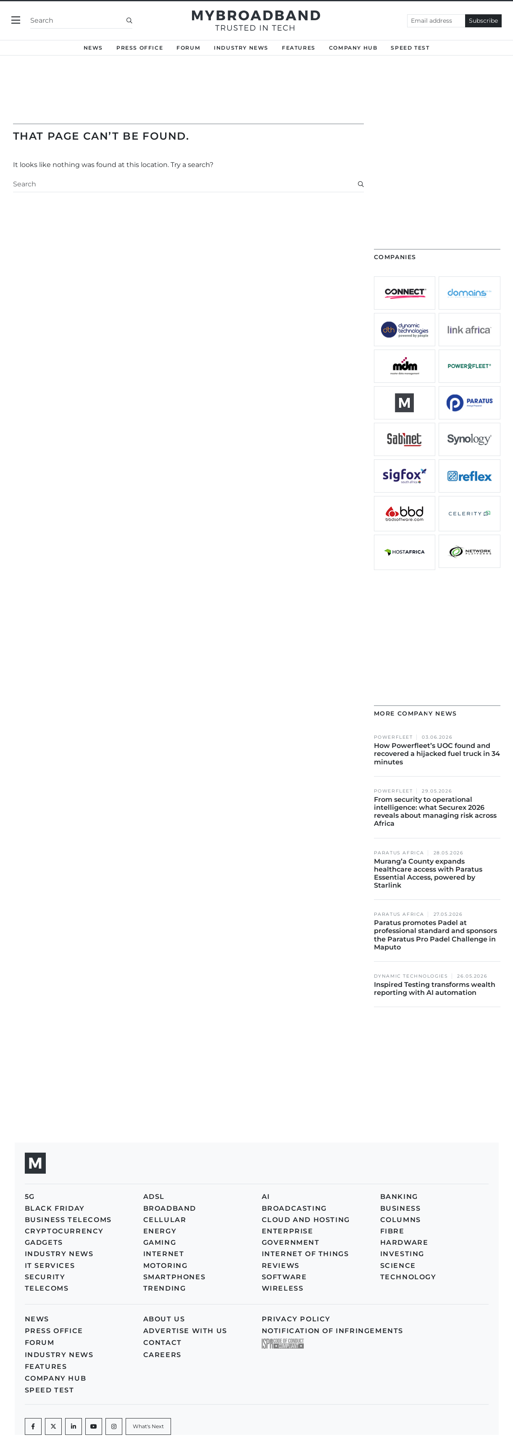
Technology (408, 1277)
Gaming (159, 1242)
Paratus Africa (399, 853)
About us (164, 1319)
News (93, 48)
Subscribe (483, 20)
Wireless (283, 1288)
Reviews (281, 1266)
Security (45, 1277)
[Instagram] (113, 1426)
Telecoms (47, 1288)
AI (266, 1197)
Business (400, 1208)
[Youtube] (93, 1426)
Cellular (165, 1220)
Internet (163, 1254)
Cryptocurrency (64, 1231)
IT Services (50, 1266)
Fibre (392, 1231)
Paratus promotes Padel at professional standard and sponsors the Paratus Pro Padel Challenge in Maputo (435, 935)
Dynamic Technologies (411, 976)
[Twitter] (53, 1426)
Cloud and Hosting (306, 1220)
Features (299, 48)
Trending (164, 1288)
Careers (162, 1355)
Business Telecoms (68, 1220)
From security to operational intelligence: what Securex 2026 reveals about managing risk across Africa (435, 811)
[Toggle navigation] (15, 20)
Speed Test (410, 48)
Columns (400, 1220)
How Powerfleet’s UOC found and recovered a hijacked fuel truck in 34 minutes (437, 754)
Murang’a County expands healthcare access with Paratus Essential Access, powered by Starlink (428, 873)
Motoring (165, 1266)
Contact (162, 1343)
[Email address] (436, 20)
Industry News (241, 48)
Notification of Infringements (332, 1331)
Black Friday (55, 1208)
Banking (399, 1197)
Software (284, 1277)
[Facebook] (33, 1426)
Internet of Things (305, 1254)
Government (291, 1242)
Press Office (139, 48)
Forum (188, 48)
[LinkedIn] (73, 1426)
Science (398, 1266)
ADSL (154, 1197)
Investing (402, 1254)
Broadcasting (294, 1208)
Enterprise (287, 1231)
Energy (160, 1231)
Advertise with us (185, 1331)
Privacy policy (296, 1319)
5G (30, 1197)
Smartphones (174, 1277)
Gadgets (44, 1242)
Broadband (169, 1208)
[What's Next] (148, 1426)
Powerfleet (393, 737)
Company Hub (353, 48)
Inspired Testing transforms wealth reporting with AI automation (434, 989)
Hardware (404, 1242)
